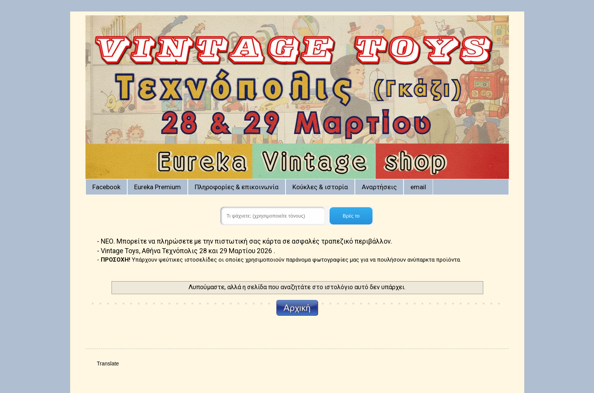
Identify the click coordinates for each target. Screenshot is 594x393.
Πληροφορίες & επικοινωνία (237, 187)
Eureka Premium (157, 187)
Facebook (106, 187)
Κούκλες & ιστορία (320, 187)
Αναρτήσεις (379, 187)
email (418, 187)
